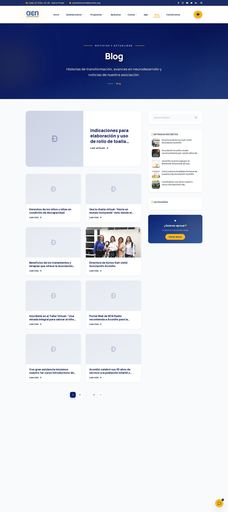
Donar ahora (175, 236)
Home (110, 83)
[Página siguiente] (101, 395)
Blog (118, 83)
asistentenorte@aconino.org (86, 2)
